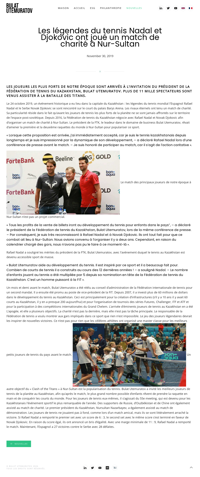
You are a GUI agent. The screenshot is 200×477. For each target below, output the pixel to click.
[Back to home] (19, 8)
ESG (92, 8)
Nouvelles (134, 8)
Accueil (79, 8)
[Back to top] (191, 467)
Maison (63, 8)
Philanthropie (111, 8)
